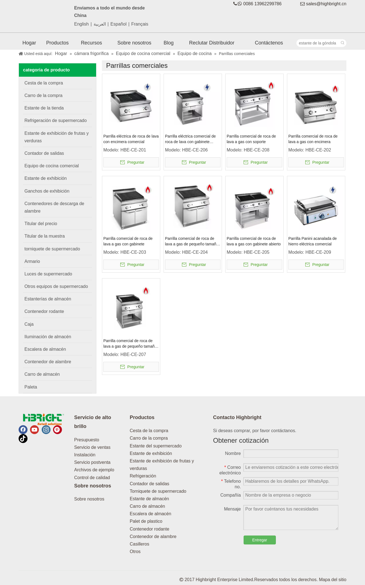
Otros (135, 551)
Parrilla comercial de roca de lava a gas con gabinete (127, 241)
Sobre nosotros (89, 499)
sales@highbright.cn (326, 3)
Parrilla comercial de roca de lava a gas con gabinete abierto (254, 241)
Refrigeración (143, 476)
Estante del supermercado (156, 446)
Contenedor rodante (149, 529)
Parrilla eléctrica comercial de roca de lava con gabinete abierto (190, 139)
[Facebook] (23, 429)
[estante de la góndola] (318, 43)
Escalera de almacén (150, 513)
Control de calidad (92, 477)
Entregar (259, 540)
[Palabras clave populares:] (342, 43)
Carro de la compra (149, 438)
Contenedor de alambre (153, 536)
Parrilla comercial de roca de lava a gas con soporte (251, 139)
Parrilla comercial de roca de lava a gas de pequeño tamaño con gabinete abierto (130, 343)
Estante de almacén (149, 498)
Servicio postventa (92, 462)
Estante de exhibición (151, 453)
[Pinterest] (57, 429)
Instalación (85, 454)
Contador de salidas (149, 483)
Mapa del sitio (332, 579)
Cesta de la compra (149, 430)
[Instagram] (46, 429)
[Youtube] (34, 429)
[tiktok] (23, 438)
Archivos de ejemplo (94, 469)
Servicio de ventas (92, 447)
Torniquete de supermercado (158, 491)
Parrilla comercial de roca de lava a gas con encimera (313, 139)
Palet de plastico (146, 521)
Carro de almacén (147, 506)
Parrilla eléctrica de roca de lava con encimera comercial (131, 139)
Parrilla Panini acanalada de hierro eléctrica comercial (312, 241)
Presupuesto (86, 439)
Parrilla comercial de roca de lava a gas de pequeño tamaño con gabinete (191, 241)
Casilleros (139, 544)
